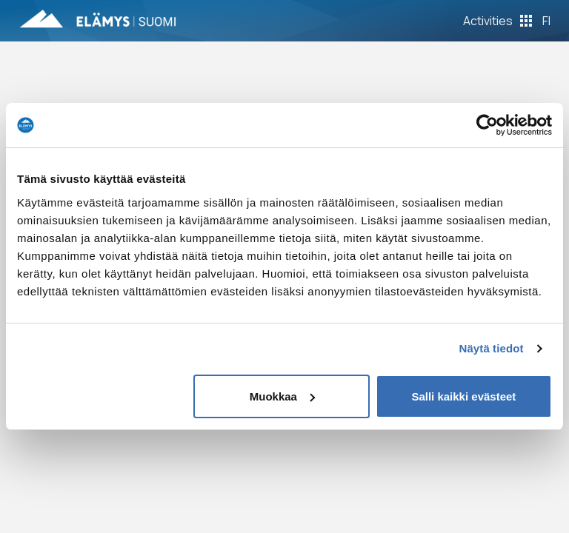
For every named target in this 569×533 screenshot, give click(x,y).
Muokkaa (282, 396)
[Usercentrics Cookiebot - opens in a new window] (487, 125)
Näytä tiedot (491, 348)
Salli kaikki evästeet (463, 396)
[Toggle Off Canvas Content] (497, 20)
